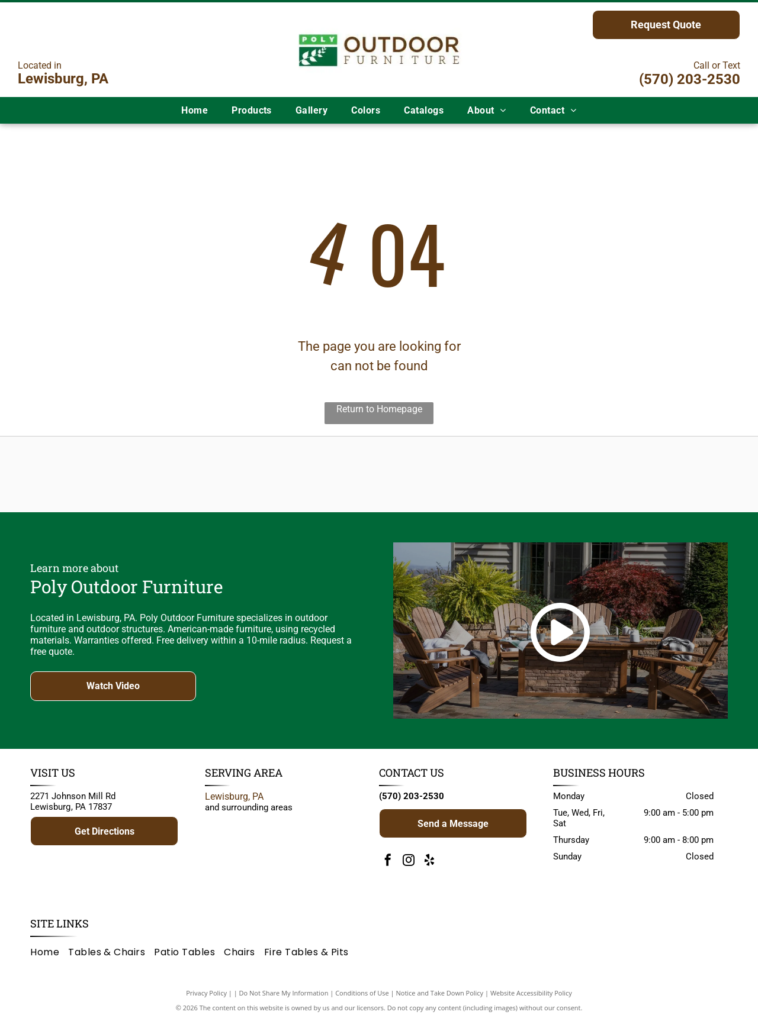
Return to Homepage (379, 409)
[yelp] (429, 872)
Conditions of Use (362, 1002)
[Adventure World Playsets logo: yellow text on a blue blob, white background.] (318, 479)
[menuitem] (194, 110)
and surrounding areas (249, 818)
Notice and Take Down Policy (440, 1002)
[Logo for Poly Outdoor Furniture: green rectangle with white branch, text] (197, 479)
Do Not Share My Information (284, 1002)
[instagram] (408, 872)
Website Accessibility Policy (531, 1002)
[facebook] (388, 872)
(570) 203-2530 (689, 79)
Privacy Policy (206, 1002)
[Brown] (439, 479)
